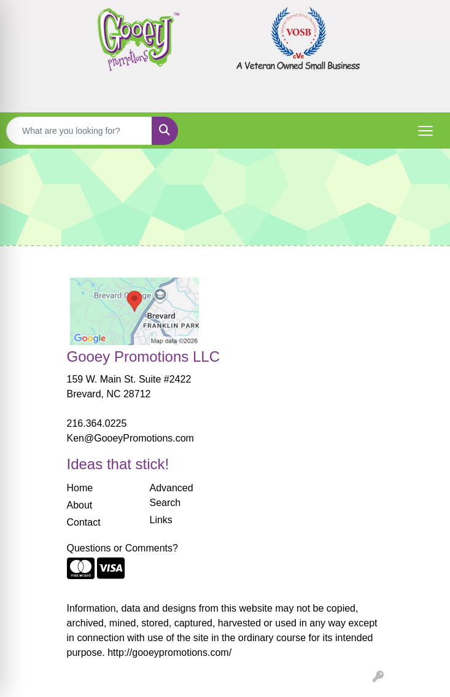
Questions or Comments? (122, 548)
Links (161, 520)
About (80, 505)
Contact (84, 522)
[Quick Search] (79, 131)
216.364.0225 (97, 423)
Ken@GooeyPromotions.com (130, 438)
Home (80, 488)
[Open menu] (425, 131)
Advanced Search (171, 495)
